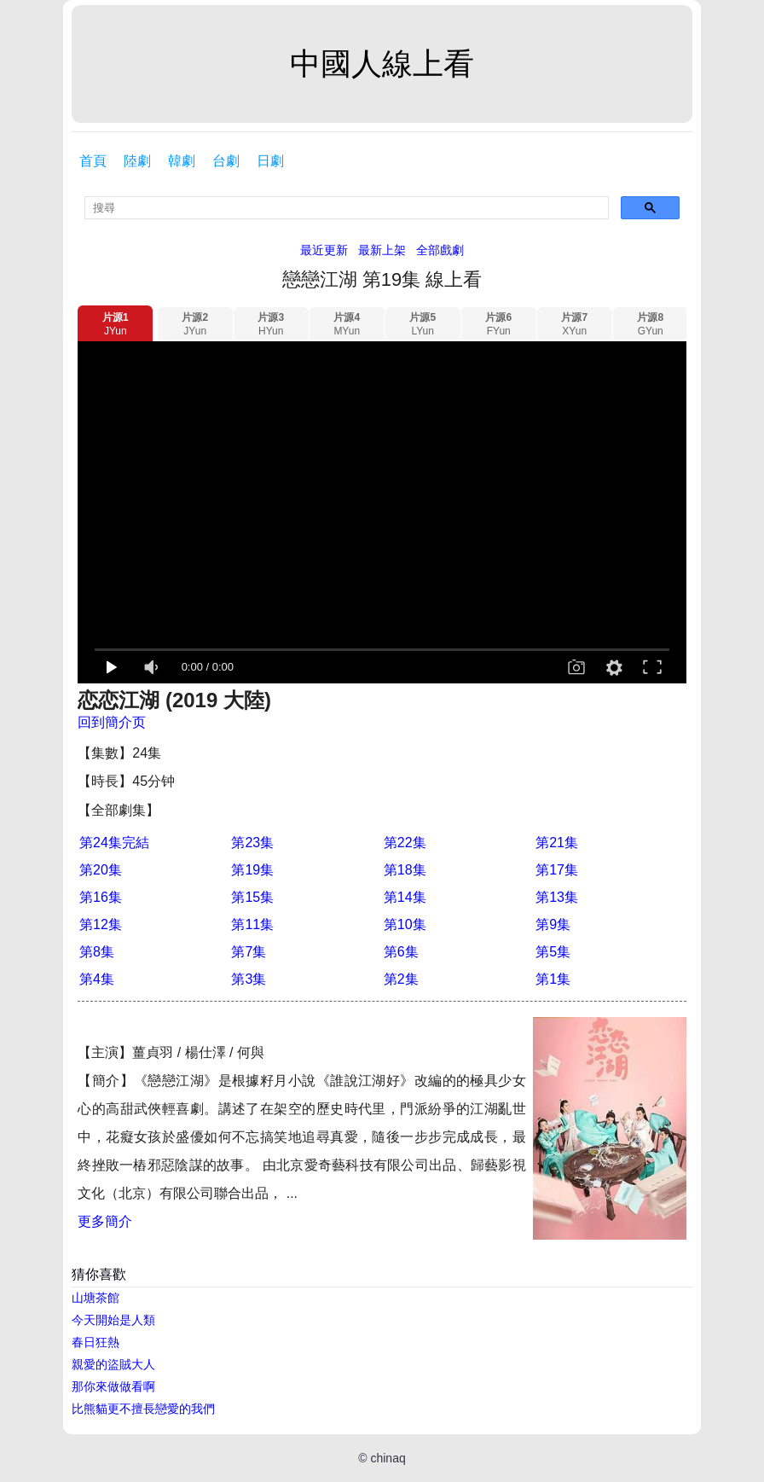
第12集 (100, 924)
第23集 (252, 842)
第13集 (556, 897)
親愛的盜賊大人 (113, 1364)
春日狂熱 (95, 1342)
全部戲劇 (440, 250)
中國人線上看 (382, 63)
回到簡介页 (112, 722)
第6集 (401, 951)
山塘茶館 (95, 1298)
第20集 (100, 870)
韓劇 (181, 161)
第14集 (405, 897)
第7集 (248, 951)
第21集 (556, 842)
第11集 (252, 924)
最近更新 (324, 250)
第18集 (405, 870)
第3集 (248, 979)
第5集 (552, 951)
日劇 (270, 161)
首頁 (93, 161)
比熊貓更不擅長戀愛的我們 (143, 1408)
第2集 (401, 979)
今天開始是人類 (113, 1320)
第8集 (96, 951)
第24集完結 (114, 842)
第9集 (552, 924)
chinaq (387, 1458)
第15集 (252, 897)
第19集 (252, 870)
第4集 (96, 979)
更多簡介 (105, 1221)
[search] (346, 208)
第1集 (552, 979)
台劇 (226, 161)
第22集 (405, 842)
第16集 (100, 897)
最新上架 (382, 250)
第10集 (405, 924)
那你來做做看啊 (113, 1386)
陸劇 (137, 161)
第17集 (556, 870)
